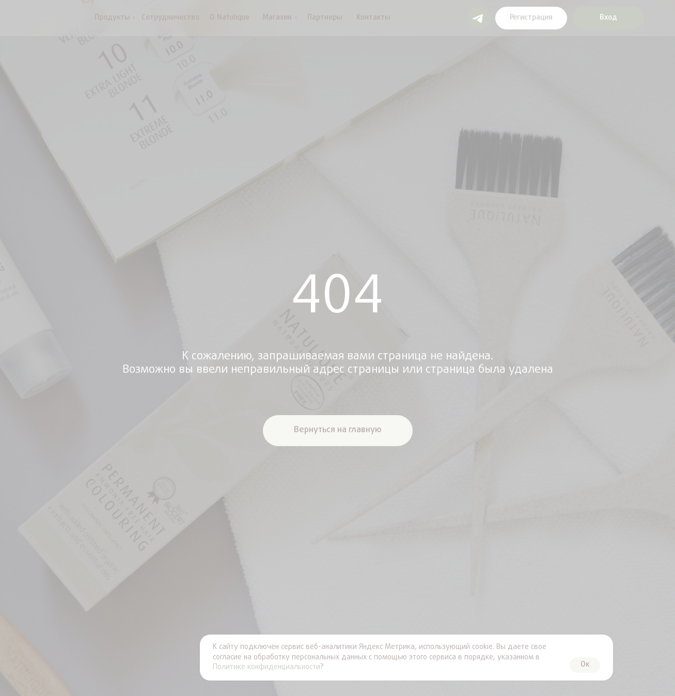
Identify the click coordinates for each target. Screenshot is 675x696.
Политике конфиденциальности (266, 667)
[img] (38, 18)
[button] (531, 18)
